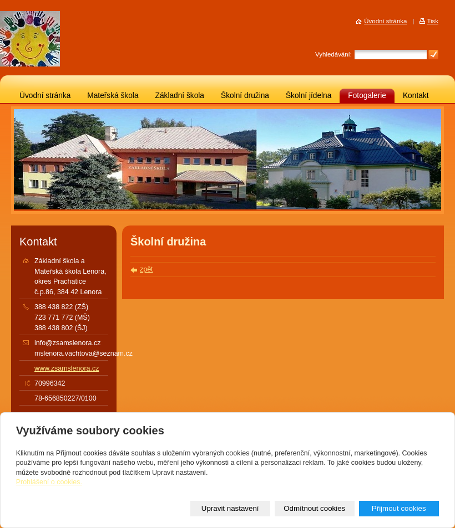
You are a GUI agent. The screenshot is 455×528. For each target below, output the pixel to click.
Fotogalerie (367, 95)
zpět (146, 269)
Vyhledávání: (333, 54)
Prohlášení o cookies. (49, 482)
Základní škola (179, 95)
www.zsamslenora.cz (66, 368)
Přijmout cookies (399, 508)
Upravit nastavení (230, 508)
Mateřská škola (112, 95)
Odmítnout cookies (314, 508)
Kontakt (416, 95)
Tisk (432, 21)
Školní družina (245, 95)
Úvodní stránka (44, 95)
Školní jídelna (308, 95)
